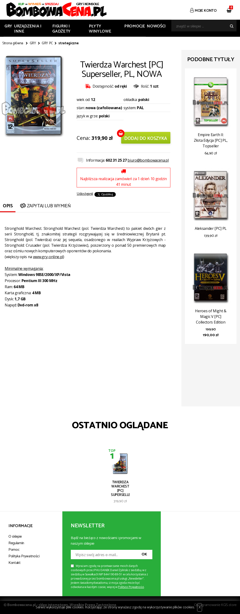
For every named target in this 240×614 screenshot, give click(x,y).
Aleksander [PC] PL (211, 228)
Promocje (134, 26)
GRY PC (47, 43)
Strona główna (12, 43)
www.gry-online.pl (48, 256)
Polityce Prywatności (131, 587)
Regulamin (16, 543)
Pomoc (13, 550)
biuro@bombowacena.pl (148, 160)
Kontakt (14, 563)
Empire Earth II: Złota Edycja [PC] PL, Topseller (211, 140)
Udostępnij (85, 194)
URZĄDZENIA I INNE (27, 29)
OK (144, 554)
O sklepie (15, 536)
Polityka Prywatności (24, 556)
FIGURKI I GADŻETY (61, 29)
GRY (8, 26)
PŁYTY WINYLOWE (100, 29)
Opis (8, 206)
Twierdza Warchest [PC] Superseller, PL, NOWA (120, 488)
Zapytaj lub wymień (45, 206)
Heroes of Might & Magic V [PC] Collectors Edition (210, 316)
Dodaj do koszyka (145, 138)
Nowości (156, 26)
